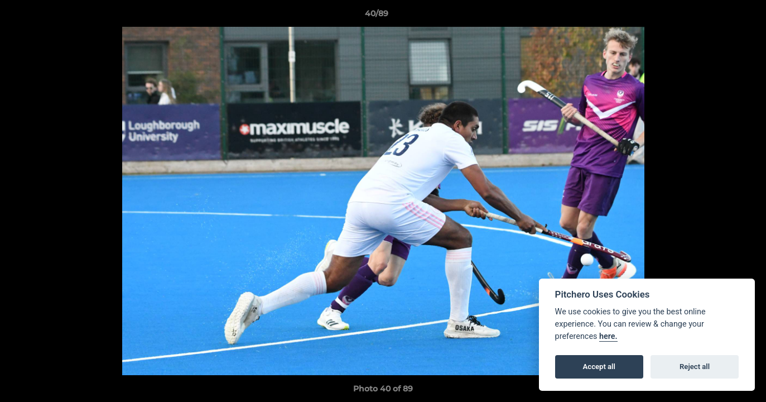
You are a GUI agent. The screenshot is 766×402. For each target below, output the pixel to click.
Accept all (599, 366)
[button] (719, 16)
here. (608, 336)
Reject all (695, 366)
